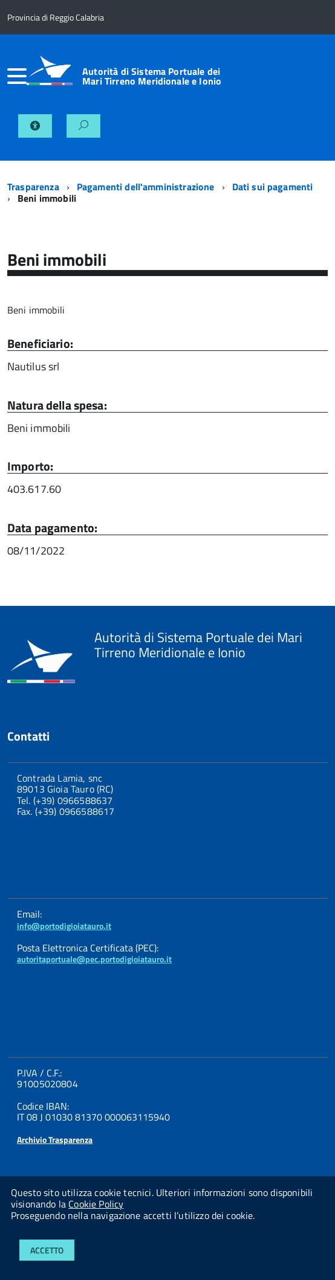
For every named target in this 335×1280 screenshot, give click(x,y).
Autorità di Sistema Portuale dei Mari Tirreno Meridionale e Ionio (151, 76)
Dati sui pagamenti (272, 186)
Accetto (46, 1250)
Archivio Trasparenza (55, 1139)
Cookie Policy (95, 1204)
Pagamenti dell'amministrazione (146, 186)
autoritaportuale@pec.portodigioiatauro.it (94, 959)
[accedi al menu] (17, 76)
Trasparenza (33, 186)
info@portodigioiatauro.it (64, 925)
